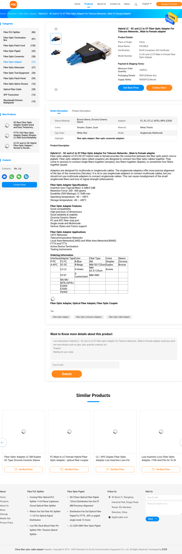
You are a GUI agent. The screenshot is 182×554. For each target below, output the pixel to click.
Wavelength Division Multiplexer (19, 101)
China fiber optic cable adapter (29, 549)
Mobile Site (5, 518)
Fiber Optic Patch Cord (19, 45)
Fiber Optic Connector (19, 56)
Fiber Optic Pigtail (19, 51)
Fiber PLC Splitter (19, 32)
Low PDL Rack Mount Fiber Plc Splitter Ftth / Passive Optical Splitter (44, 530)
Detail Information (59, 111)
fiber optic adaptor (61, 317)
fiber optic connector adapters (89, 317)
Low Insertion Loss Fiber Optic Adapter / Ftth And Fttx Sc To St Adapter (159, 460)
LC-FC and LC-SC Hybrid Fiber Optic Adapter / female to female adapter (24, 145)
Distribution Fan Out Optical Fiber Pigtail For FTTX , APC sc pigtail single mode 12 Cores (85, 515)
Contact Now (19, 185)
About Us (4, 505)
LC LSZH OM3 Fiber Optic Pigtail (85, 526)
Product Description (81, 111)
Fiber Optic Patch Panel (19, 78)
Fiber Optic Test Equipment (19, 72)
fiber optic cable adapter (119, 317)
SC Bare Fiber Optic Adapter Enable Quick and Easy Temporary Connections (23, 125)
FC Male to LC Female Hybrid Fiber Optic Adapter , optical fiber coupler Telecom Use (69, 460)
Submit (67, 374)
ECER (164, 549)
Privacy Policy (6, 522)
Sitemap (4, 514)
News (2, 510)
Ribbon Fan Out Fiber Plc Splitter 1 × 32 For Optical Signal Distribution (45, 515)
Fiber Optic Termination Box (19, 38)
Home (3, 497)
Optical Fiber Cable (19, 89)
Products (4, 501)
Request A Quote (169, 4)
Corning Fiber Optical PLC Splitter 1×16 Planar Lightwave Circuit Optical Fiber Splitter (44, 501)
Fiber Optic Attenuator (19, 67)
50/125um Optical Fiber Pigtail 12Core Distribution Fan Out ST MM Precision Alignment (84, 501)
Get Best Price (131, 87)
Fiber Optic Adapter (19, 61)
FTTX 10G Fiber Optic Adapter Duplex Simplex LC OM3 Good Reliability (24, 135)
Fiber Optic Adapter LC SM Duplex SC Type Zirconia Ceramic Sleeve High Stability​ (22, 460)
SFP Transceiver (19, 94)
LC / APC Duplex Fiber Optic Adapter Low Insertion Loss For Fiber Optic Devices (113, 460)
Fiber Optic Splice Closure (19, 83)
